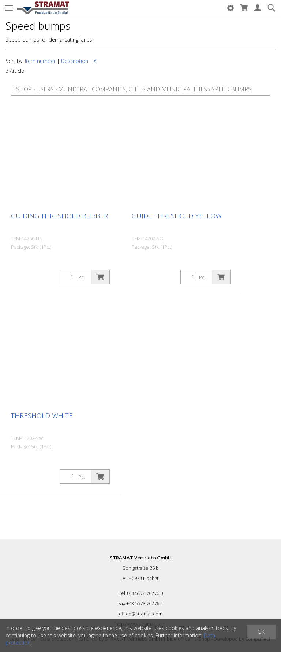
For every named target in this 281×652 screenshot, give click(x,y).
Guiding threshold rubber (59, 216)
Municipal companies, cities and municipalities (132, 89)
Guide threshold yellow (177, 216)
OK (261, 631)
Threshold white (42, 415)
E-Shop (21, 89)
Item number (40, 60)
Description (74, 60)
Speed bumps (231, 89)
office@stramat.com (140, 613)
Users (45, 89)
